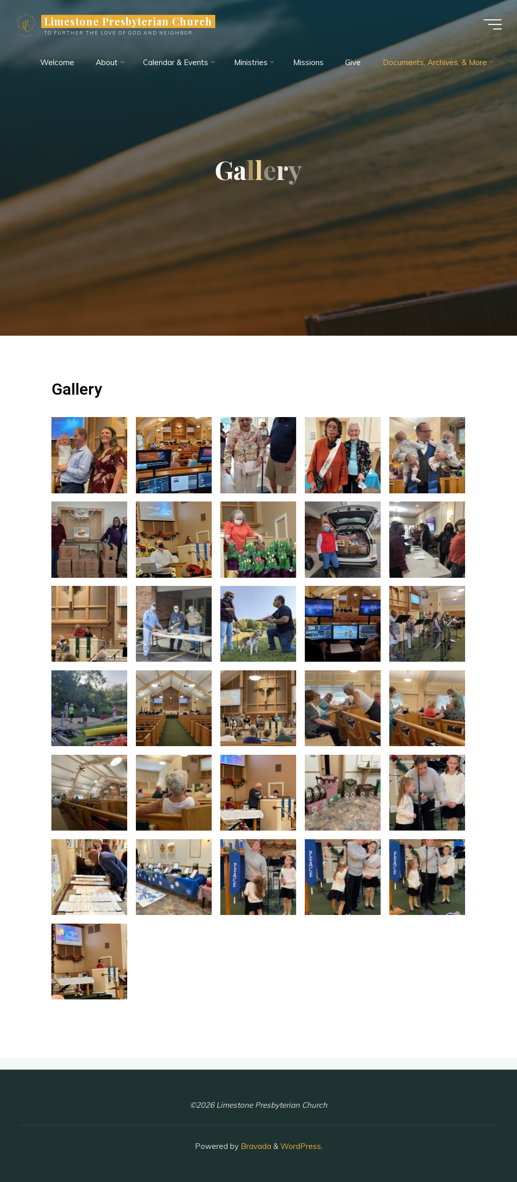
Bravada (255, 1146)
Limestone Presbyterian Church (128, 21)
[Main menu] (492, 24)
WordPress (300, 1146)
